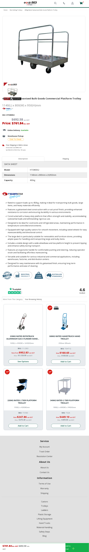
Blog (44, 536)
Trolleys (44, 506)
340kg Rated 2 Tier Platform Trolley (64, 401)
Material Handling (44, 527)
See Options (23, 361)
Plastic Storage (44, 514)
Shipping (66, 159)
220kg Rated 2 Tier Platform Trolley (22, 401)
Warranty (44, 488)
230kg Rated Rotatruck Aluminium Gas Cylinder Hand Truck (22, 337)
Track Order (44, 451)
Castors (44, 501)
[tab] (23, 158)
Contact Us (44, 472)
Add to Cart (66, 361)
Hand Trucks (44, 523)
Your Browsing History (33, 299)
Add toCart (70, 547)
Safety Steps (44, 531)
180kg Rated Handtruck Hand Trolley (64, 337)
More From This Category (13, 299)
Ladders (44, 510)
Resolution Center (44, 456)
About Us (44, 467)
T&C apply (23, 150)
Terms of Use (45, 483)
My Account (44, 446)
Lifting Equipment (44, 518)
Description (23, 159)
